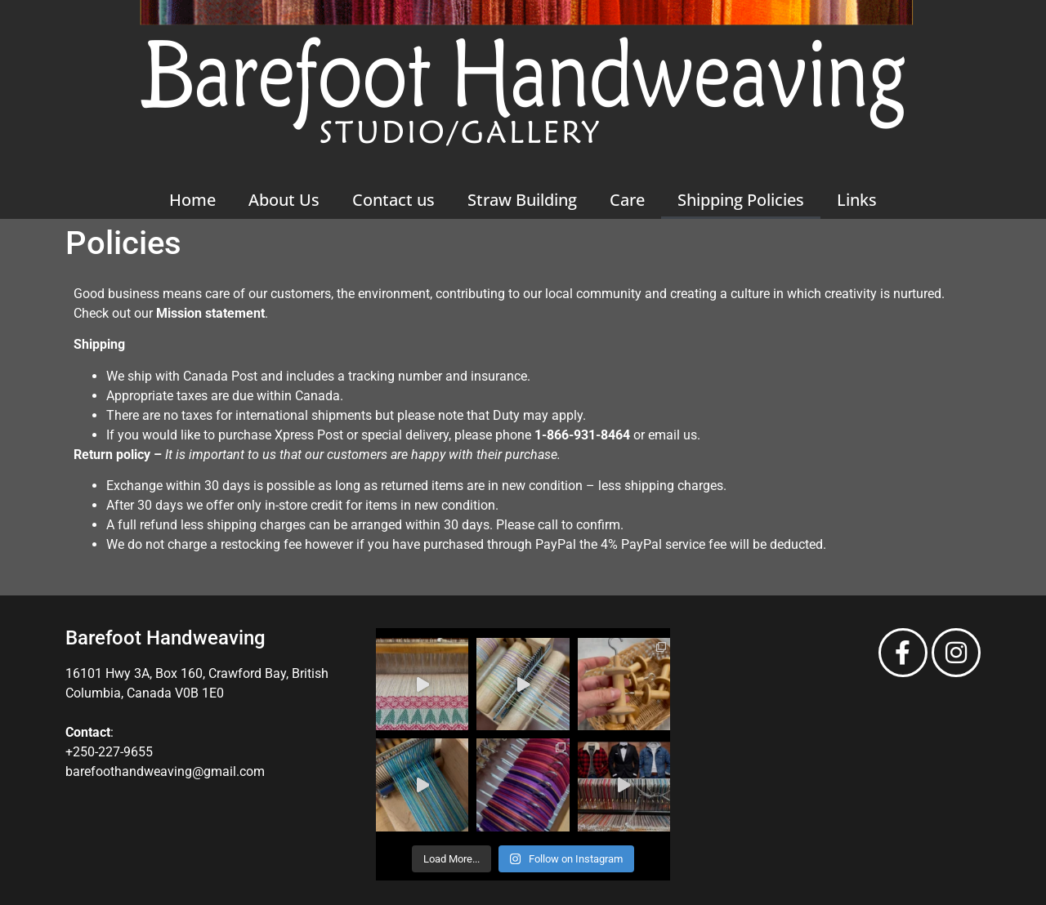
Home (192, 200)
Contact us (393, 200)
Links (857, 200)
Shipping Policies (740, 200)
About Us (284, 200)
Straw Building (522, 200)
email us (672, 435)
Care (627, 200)
